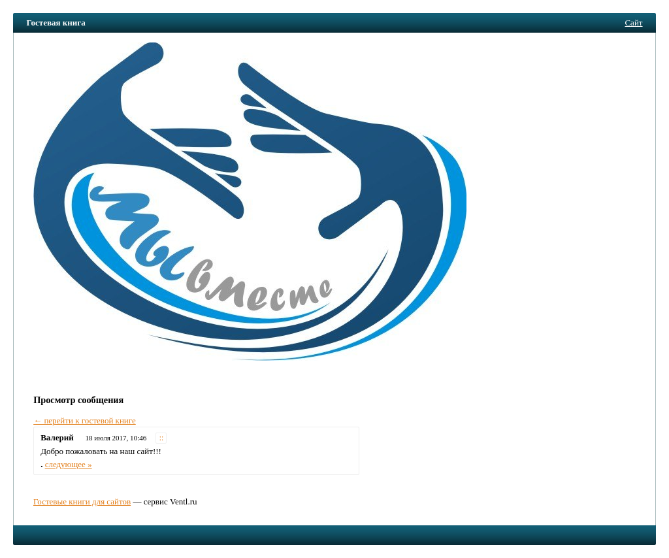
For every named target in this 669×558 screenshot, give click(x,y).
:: (161, 438)
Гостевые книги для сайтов (82, 501)
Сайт (633, 22)
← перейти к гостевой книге (84, 420)
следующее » (68, 464)
